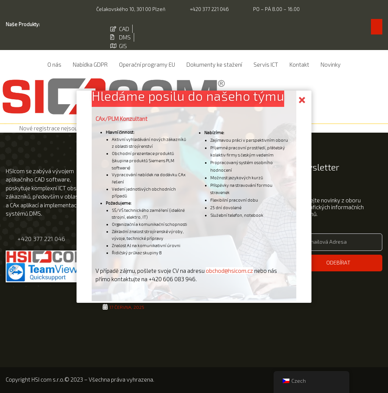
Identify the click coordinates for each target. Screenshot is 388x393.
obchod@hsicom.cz (229, 270)
